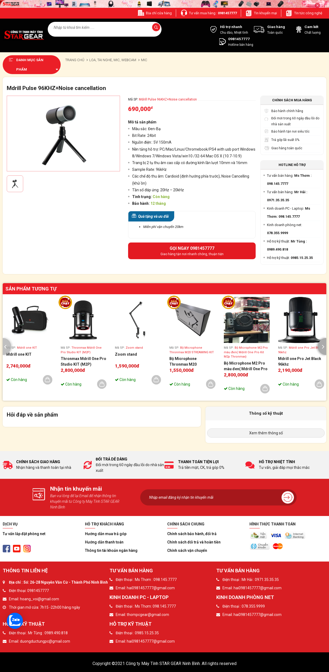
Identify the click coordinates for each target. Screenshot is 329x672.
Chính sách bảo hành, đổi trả (192, 534)
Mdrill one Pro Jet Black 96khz (299, 361)
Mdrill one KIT (19, 354)
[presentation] (7, 346)
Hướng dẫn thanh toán (104, 542)
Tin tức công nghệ (303, 13)
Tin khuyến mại (261, 13)
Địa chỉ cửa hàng (154, 13)
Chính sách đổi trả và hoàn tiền (194, 542)
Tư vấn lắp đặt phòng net (24, 534)
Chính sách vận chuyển (187, 550)
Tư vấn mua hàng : (208, 13)
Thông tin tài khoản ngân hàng (111, 550)
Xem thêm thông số (266, 433)
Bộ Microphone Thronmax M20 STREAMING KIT (183, 361)
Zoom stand (126, 354)
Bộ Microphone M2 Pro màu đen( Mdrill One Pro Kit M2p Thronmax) (246, 366)
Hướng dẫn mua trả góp (105, 534)
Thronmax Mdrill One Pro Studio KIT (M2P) (83, 361)
